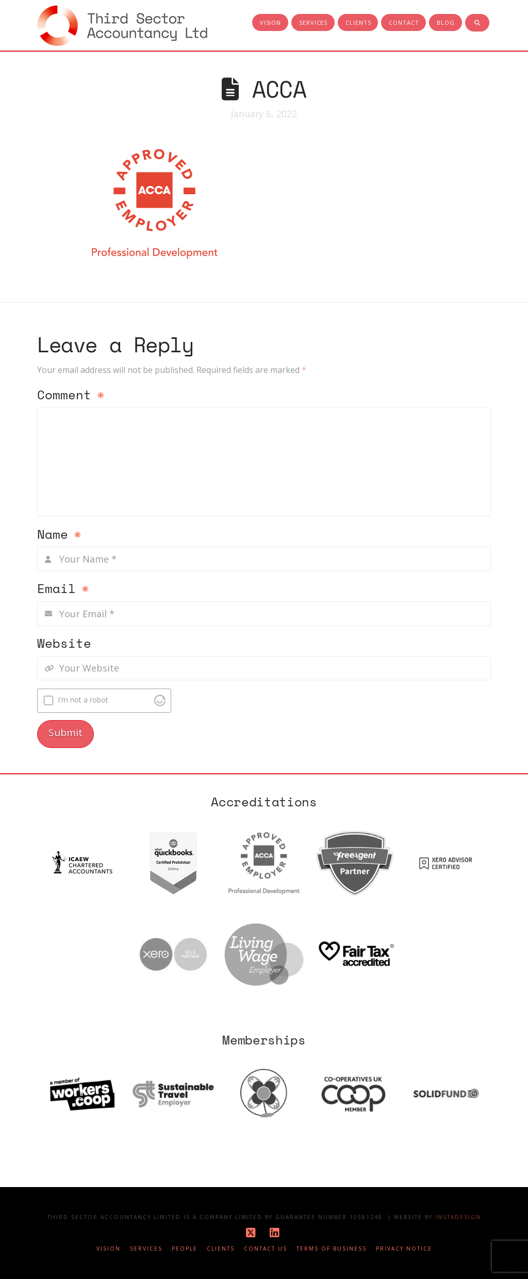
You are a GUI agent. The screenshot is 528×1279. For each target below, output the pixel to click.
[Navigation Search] (477, 23)
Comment (71, 395)
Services (146, 1248)
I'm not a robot (83, 700)
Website (64, 644)
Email (63, 589)
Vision (108, 1248)
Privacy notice (404, 1248)
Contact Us (265, 1248)
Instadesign (458, 1217)
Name (59, 535)
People (184, 1248)
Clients (221, 1248)
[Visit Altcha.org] (160, 700)
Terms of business (331, 1248)
